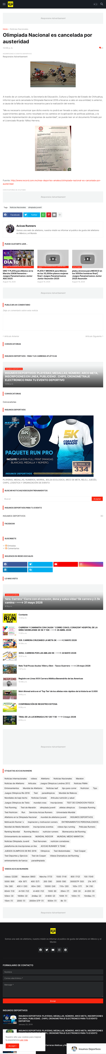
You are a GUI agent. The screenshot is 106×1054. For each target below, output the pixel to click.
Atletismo (45, 778)
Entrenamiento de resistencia (18, 836)
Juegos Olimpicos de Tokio (17, 802)
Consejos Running (87, 807)
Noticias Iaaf (52, 788)
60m (36, 886)
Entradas (10, 545)
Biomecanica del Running (74, 831)
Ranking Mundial (12, 831)
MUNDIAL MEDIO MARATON (70, 836)
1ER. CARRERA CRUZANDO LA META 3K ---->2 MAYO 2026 (48, 640)
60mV (9, 891)
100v (77, 886)
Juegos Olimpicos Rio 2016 (17, 793)
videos (34, 778)
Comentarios (12, 548)
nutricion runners (50, 831)
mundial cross (40, 802)
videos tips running (66, 827)
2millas (36, 896)
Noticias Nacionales (19, 29)
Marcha (46, 876)
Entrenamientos (12, 788)
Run (23, 812)
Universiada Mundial (65, 812)
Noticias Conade (39, 798)
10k (9, 886)
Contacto (23, 614)
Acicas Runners (26, 225)
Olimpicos (45, 851)
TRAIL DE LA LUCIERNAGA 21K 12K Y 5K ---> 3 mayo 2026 (47, 717)
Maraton (80, 778)
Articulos (32, 783)
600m (52, 900)
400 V (22, 886)
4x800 (50, 896)
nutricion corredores (60, 841)
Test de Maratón (28, 807)
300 (77, 891)
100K (63, 896)
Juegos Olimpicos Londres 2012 (55, 783)
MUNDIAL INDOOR (44, 836)
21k (92, 881)
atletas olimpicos (67, 807)
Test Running (11, 807)
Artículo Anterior (11, 336)
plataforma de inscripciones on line (21, 846)
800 (75, 876)
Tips (95, 788)
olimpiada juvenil (35, 207)
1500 (61, 876)
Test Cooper (80, 851)
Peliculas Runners (87, 827)
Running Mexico (31, 831)
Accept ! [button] (12, 1046)
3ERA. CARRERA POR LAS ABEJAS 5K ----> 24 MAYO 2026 (47, 653)
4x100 (24, 891)
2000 (21, 900)
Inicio (5, 29)
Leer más (23, 1040)
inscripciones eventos (43, 827)
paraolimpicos (48, 793)
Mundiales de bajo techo (16, 798)
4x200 (90, 891)
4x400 (38, 891)
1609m (22, 896)
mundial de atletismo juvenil (53, 817)
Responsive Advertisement (53, 18)
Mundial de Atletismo (32, 788)
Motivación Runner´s (14, 822)
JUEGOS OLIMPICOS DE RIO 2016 (20, 851)
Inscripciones (56, 802)
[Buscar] (47, 499)
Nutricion (84, 788)
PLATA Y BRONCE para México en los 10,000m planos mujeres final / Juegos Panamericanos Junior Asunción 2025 (52, 275)
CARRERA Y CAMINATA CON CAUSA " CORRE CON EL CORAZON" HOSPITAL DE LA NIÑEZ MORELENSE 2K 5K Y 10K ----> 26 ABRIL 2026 (58, 628)
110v (64, 886)
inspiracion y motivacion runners (43, 822)
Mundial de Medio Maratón (17, 827)
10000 (50, 886)
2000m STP (36, 900)
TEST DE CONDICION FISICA (80, 802)
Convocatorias (9, 402)
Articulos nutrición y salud (62, 798)
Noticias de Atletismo (14, 783)
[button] (4, 4)
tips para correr (69, 788)
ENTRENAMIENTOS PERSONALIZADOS (80, 822)
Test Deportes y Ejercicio (16, 855)
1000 (52, 891)
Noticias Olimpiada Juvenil (17, 841)
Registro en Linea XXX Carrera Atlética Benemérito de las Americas (51, 678)
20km (65, 891)
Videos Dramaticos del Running (64, 855)
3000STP (77, 881)
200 (48, 881)
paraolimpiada (38, 860)
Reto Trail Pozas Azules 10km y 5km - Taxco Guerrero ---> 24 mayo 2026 (54, 665)
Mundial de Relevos (68, 793)
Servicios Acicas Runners (40, 812)
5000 (9, 881)
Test (36, 793)
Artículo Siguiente (93, 336)
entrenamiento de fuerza (16, 860)
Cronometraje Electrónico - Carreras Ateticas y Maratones (47, 1045)
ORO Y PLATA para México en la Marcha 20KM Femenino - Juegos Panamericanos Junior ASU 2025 (18, 275)
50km (9, 896)
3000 (61, 881)
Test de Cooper (39, 855)
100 (88, 876)
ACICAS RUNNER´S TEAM (53, 846)
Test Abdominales (62, 851)
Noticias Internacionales (16, 778)
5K (89, 886)
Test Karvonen (39, 841)
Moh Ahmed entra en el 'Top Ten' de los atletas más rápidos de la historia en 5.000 (58, 691)
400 (35, 881)
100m (75, 896)
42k (23, 881)
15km (9, 900)
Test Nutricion (11, 812)
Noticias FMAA (80, 783)
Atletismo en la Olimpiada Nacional (21, 817)
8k (63, 900)
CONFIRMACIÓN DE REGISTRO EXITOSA (38, 704)
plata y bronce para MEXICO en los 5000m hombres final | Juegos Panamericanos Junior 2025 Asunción (87, 275)
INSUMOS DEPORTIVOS (53, 516)
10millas (89, 896)
